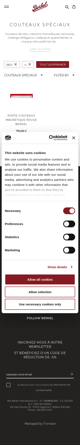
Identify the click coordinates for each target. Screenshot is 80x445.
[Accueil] (40, 6)
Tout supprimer (53, 64)
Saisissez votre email (19, 374)
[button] (24, 75)
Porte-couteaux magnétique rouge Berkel (21, 120)
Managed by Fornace (40, 424)
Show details (57, 267)
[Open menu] (6, 6)
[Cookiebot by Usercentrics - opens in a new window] (50, 138)
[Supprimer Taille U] (30, 64)
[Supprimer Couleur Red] (15, 64)
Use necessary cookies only (40, 304)
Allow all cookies (40, 279)
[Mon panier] (74, 7)
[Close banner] (73, 137)
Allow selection (39, 292)
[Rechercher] (67, 7)
